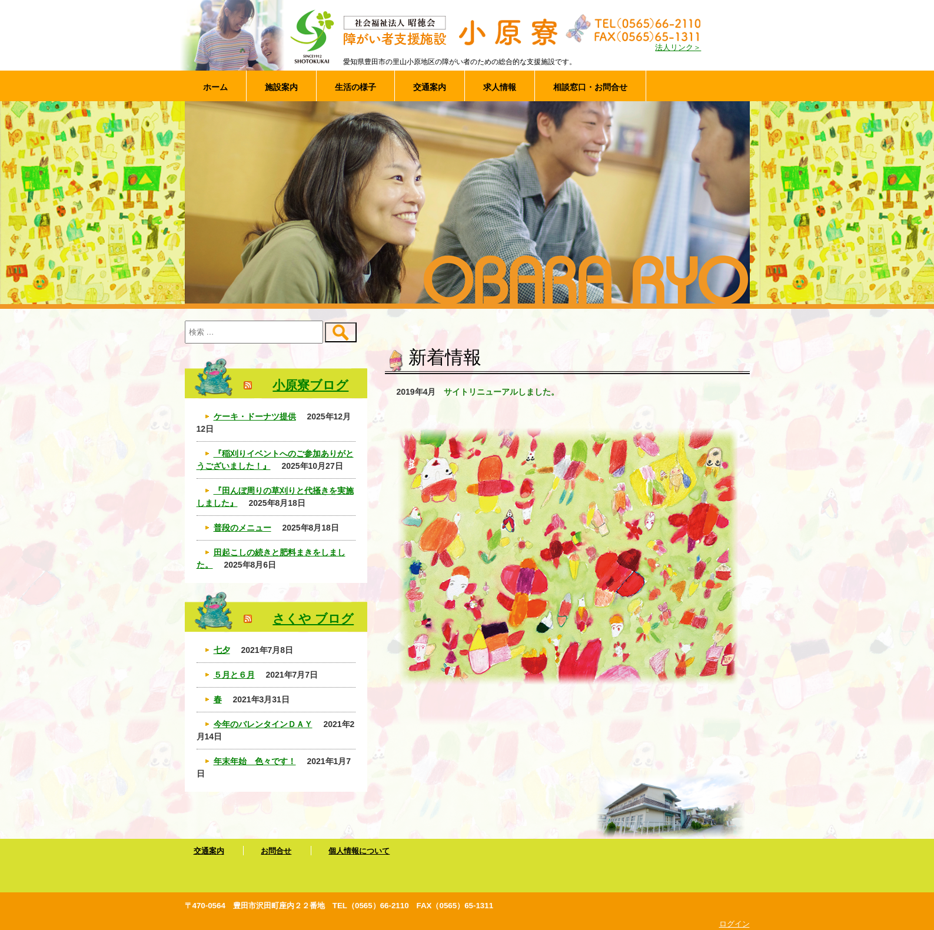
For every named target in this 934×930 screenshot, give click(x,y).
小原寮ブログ (310, 385)
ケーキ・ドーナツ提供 (255, 416)
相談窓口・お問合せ (590, 87)
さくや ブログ (313, 618)
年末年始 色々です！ (255, 761)
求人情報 (499, 87)
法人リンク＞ (678, 48)
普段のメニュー (242, 527)
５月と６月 (234, 674)
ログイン (734, 924)
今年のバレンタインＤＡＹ (263, 724)
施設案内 (281, 87)
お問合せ (276, 851)
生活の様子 (355, 87)
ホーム (215, 87)
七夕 (222, 650)
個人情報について (359, 851)
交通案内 (429, 87)
